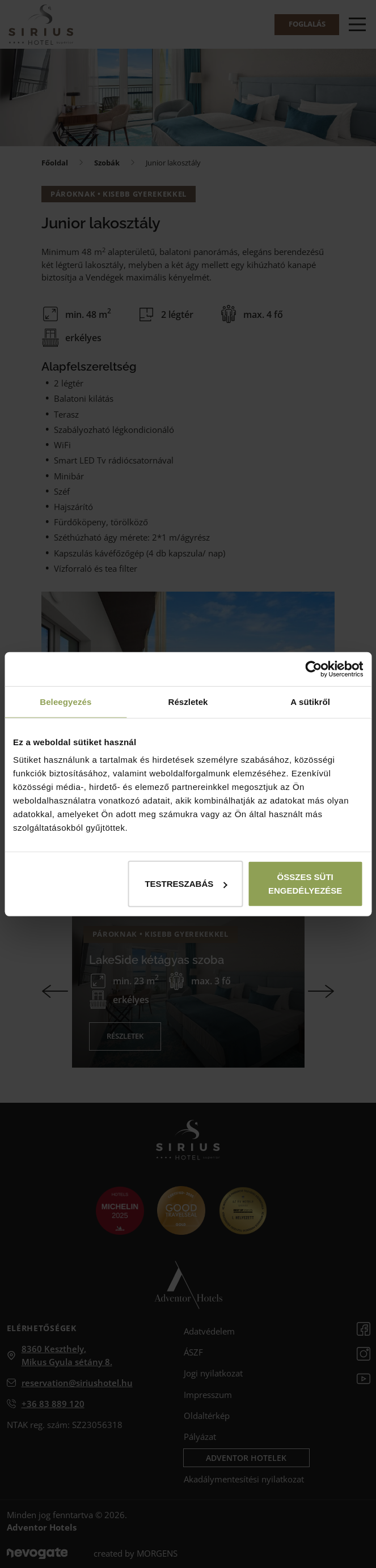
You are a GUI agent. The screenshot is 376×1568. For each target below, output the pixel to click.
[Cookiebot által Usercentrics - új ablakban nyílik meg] (313, 668)
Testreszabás (186, 884)
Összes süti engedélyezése (305, 883)
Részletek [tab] (188, 701)
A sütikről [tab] (310, 701)
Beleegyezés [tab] (65, 701)
